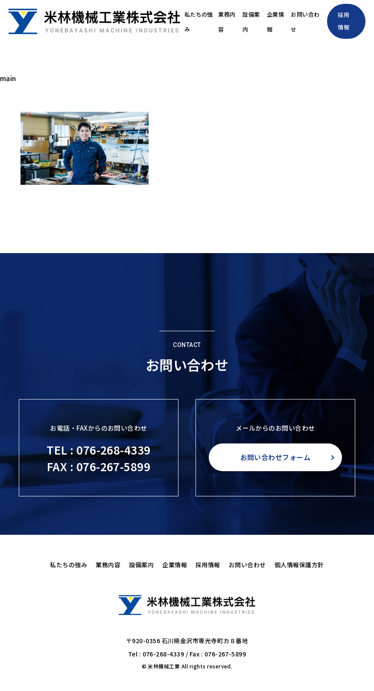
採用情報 (343, 21)
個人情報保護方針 (299, 564)
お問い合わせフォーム (275, 457)
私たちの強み (177, 21)
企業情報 (264, 21)
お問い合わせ (297, 21)
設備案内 (236, 21)
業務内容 (209, 21)
